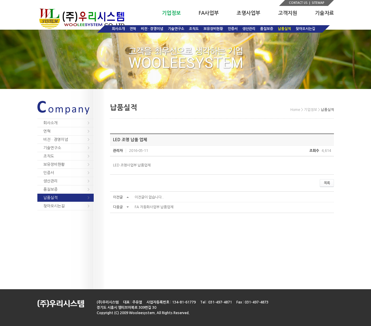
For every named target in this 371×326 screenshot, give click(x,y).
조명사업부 (248, 13)
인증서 (233, 29)
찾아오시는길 (305, 29)
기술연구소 (176, 29)
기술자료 (324, 13)
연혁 (133, 29)
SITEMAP (318, 2)
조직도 (194, 29)
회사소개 (118, 29)
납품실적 (284, 29)
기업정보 (171, 13)
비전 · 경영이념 (152, 29)
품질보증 (266, 29)
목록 (327, 183)
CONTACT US (298, 2)
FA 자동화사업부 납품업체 (154, 207)
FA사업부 (209, 13)
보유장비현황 (213, 29)
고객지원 (287, 13)
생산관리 (248, 29)
